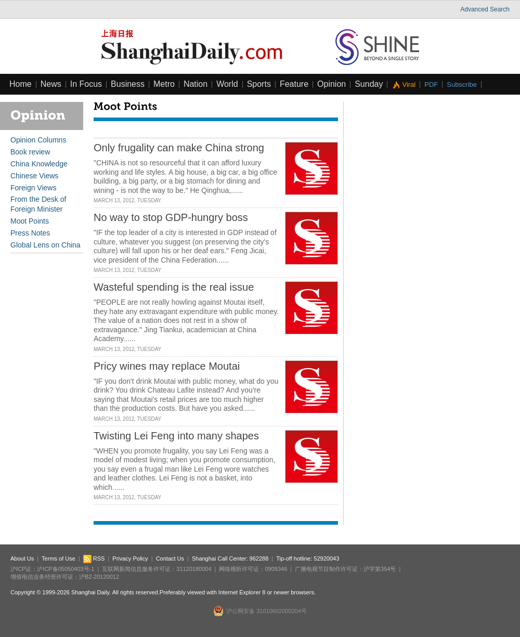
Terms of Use (58, 558)
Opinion (331, 84)
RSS (94, 558)
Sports (259, 84)
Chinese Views (34, 176)
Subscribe (462, 84)
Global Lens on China (45, 245)
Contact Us (170, 558)
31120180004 (193, 569)
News (51, 84)
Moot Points (29, 221)
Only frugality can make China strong (179, 147)
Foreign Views (33, 188)
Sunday (369, 84)
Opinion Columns (38, 140)
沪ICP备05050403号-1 (65, 569)
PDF (431, 84)
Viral (408, 84)
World (227, 84)
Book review (30, 152)
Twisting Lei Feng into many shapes (176, 435)
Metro (164, 84)
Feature (294, 84)
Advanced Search (485, 9)
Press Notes (30, 233)
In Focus (86, 84)
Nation (195, 84)
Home (20, 84)
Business (128, 84)
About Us (22, 558)
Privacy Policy (130, 558)
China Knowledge (39, 164)
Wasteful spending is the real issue (174, 287)
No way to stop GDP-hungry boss (171, 217)
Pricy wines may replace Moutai (167, 366)
